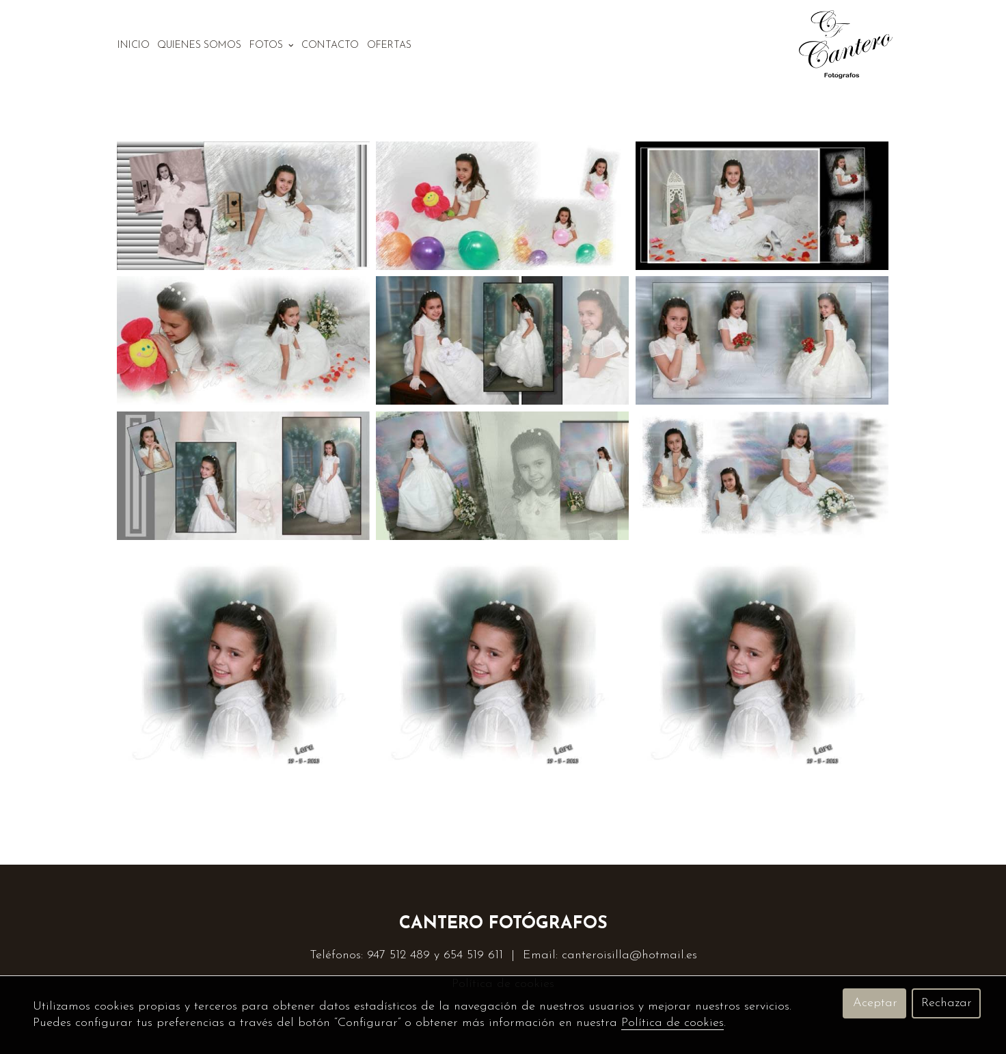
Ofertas (389, 45)
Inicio (134, 45)
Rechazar (946, 1003)
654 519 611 (473, 955)
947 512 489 (398, 955)
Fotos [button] (271, 45)
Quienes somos (199, 45)
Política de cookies (672, 1022)
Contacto (330, 45)
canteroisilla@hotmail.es (629, 955)
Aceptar (875, 1003)
